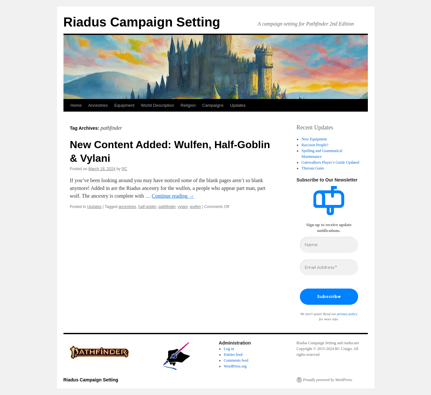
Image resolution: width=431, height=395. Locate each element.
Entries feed (233, 354)
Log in (229, 348)
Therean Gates (312, 168)
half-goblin (147, 206)
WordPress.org (235, 366)
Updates (237, 105)
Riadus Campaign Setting (142, 22)
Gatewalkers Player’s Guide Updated (330, 162)
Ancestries (98, 105)
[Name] (329, 245)
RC (124, 169)
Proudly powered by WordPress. (328, 380)
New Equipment (314, 139)
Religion (188, 105)
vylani (183, 206)
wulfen (195, 206)
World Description (157, 105)
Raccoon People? (314, 145)
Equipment (124, 105)
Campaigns (212, 105)
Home (76, 105)
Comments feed (236, 360)
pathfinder (167, 206)
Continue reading (173, 196)
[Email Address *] (329, 267)
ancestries (127, 206)
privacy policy (347, 314)
